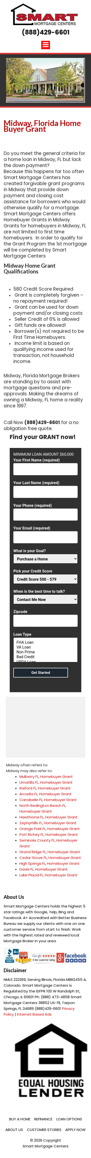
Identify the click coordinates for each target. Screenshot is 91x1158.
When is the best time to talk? (45, 595)
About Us (14, 1129)
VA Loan (45, 647)
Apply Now (75, 1129)
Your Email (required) (45, 533)
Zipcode (45, 616)
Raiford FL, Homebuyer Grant (45, 788)
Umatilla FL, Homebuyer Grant (46, 782)
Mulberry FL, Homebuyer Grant (46, 776)
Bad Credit (45, 657)
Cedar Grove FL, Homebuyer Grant (50, 857)
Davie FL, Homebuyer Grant (43, 869)
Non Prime (45, 652)
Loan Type (45, 647)
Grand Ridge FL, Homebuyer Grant (49, 851)
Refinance (43, 1119)
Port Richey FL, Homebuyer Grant (48, 834)
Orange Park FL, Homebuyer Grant (49, 828)
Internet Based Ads (34, 1014)
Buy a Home (19, 1119)
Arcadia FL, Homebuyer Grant (45, 793)
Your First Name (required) (45, 465)
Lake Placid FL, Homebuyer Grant (48, 875)
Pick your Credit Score (45, 575)
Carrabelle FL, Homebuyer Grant (48, 799)
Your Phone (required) (45, 510)
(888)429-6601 (45, 32)
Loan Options (69, 1119)
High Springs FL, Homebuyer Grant (49, 863)
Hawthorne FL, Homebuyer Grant (48, 817)
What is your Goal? (45, 555)
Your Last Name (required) (45, 487)
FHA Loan (45, 642)
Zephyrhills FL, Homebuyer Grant (47, 822)
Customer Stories (44, 1129)
